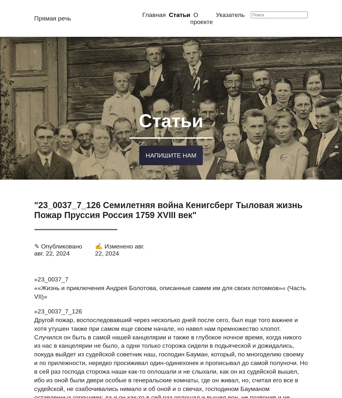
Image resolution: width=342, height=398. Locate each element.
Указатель (230, 15)
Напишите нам (171, 147)
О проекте (201, 18)
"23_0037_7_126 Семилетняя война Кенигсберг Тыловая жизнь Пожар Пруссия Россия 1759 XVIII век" (168, 201)
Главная (154, 15)
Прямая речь (52, 18)
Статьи (179, 15)
